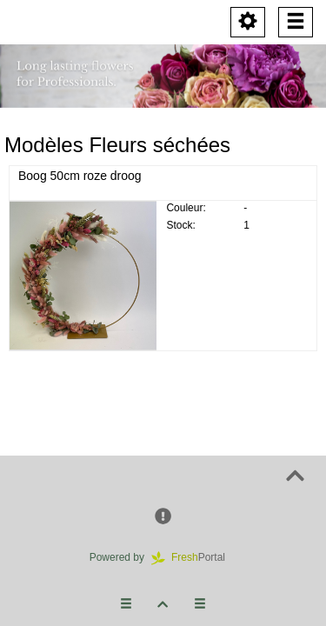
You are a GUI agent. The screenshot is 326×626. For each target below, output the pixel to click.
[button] (163, 517)
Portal (193, 557)
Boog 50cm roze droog (80, 176)
